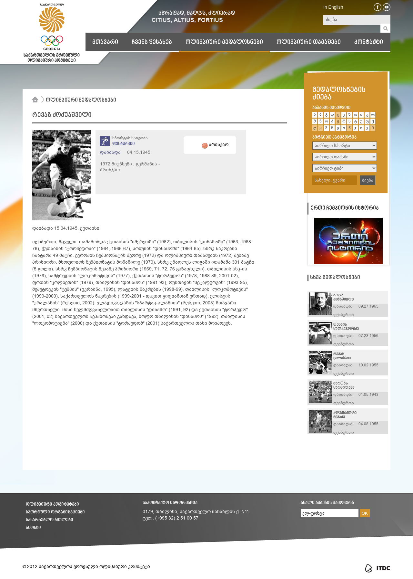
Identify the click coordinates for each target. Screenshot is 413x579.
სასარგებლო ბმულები (49, 520)
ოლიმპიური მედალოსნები (224, 42)
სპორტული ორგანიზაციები (55, 512)
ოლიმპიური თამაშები (309, 42)
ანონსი (33, 527)
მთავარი (105, 42)
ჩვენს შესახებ (152, 42)
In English (333, 7)
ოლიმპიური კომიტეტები (52, 504)
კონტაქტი (368, 42)
